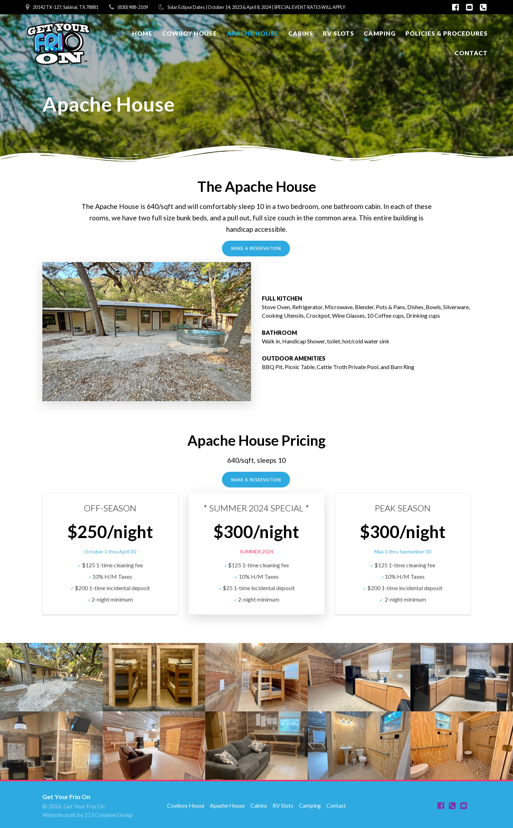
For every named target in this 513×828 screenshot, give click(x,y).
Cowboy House (189, 33)
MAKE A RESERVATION (256, 248)
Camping (380, 33)
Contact (471, 53)
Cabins (300, 33)
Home (142, 33)
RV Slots (338, 33)
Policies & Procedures (446, 33)
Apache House (253, 33)
